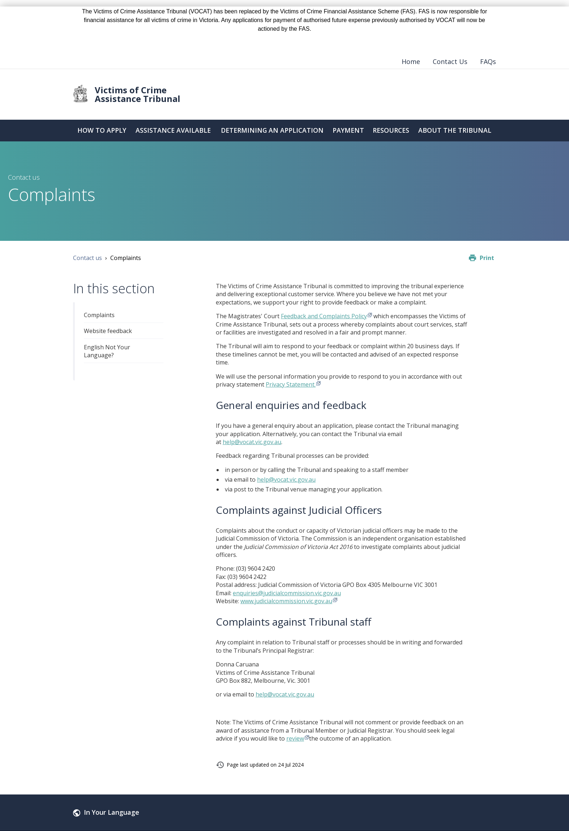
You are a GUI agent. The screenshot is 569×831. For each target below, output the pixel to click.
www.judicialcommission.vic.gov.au (286, 601)
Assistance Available (172, 130)
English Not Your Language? (107, 351)
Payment (348, 130)
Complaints (99, 315)
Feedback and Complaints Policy (324, 316)
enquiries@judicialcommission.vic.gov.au (287, 593)
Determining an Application (272, 130)
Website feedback (108, 331)
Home (411, 61)
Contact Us (450, 61)
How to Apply (101, 130)
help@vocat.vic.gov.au (252, 442)
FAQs (488, 61)
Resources (391, 130)
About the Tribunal (455, 130)
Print (487, 258)
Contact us (87, 258)
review (295, 738)
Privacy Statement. (291, 384)
